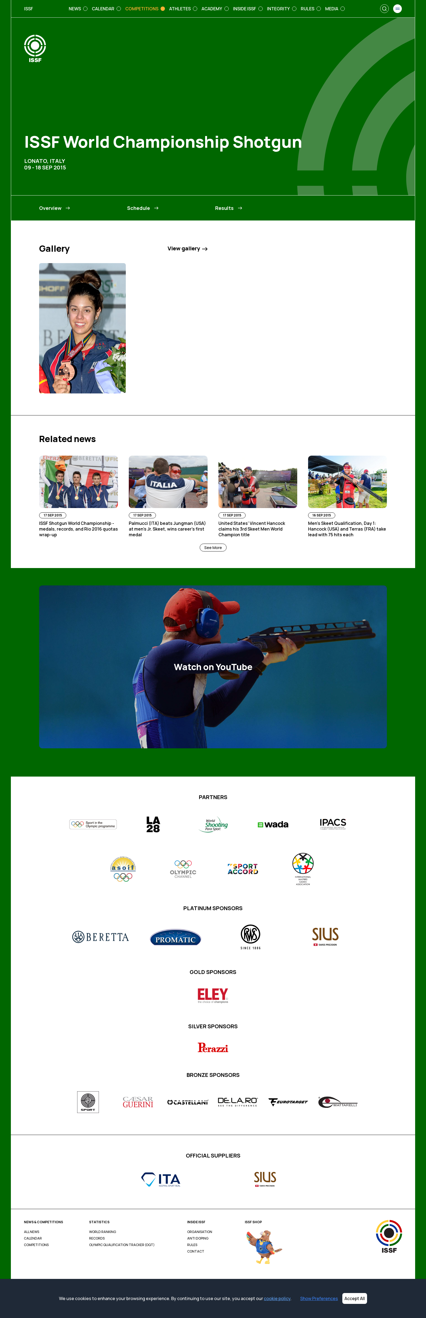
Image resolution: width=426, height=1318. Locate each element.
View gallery (188, 248)
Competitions (36, 1245)
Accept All (354, 1298)
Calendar (33, 1238)
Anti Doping (197, 1238)
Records (97, 1238)
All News (31, 1232)
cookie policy (277, 1298)
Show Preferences (319, 1298)
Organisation (199, 1232)
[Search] (384, 8)
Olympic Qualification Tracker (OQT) (122, 1245)
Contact (195, 1251)
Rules (192, 1245)
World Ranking (102, 1232)
